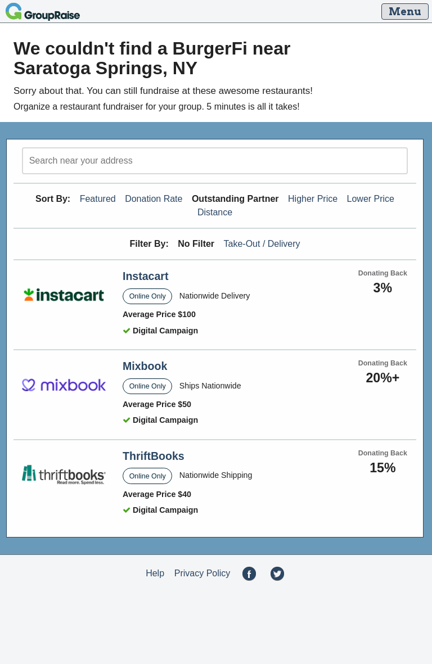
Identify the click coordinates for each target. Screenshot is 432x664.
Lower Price (370, 199)
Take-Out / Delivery (262, 244)
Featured (98, 199)
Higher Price (313, 199)
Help (155, 573)
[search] (215, 160)
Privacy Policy (202, 573)
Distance (214, 212)
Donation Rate (153, 199)
